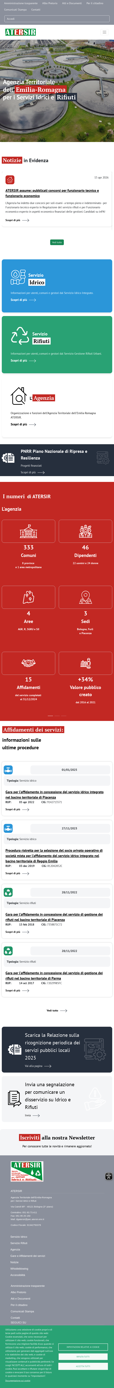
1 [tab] (50, 716)
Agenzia (15, 1249)
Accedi (11, 18)
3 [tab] (63, 716)
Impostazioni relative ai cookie (83, 1347)
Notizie (14, 1262)
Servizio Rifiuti (18, 1243)
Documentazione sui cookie (17, 1380)
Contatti (35, 9)
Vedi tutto (57, 242)
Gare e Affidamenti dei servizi (27, 1255)
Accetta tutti (83, 1366)
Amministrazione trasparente (21, 3)
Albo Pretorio (49, 3)
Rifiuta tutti (83, 1356)
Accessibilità (17, 1275)
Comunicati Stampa (15, 9)
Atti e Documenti (72, 3)
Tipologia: (13, 780)
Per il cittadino (95, 3)
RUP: (8, 802)
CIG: (44, 802)
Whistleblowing (19, 1268)
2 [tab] (57, 716)
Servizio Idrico (18, 1236)
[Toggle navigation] (104, 32)
